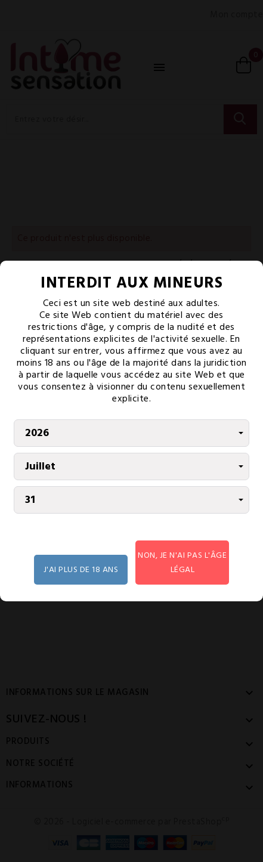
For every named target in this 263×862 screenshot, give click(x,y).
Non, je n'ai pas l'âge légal (182, 562)
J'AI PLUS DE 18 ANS (81, 569)
